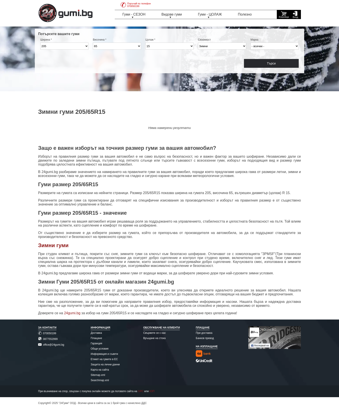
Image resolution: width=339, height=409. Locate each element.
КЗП (152, 391)
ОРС (141, 391)
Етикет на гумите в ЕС (104, 359)
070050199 (47, 333)
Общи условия (99, 348)
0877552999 (48, 339)
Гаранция (96, 343)
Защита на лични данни (105, 364)
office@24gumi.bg (51, 344)
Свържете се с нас (154, 332)
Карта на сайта (100, 369)
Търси (271, 63)
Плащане (96, 338)
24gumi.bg (72, 313)
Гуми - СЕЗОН (133, 14)
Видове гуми (171, 14)
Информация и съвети (104, 353)
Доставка (96, 332)
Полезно (245, 14)
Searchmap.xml (100, 380)
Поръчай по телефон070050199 (136, 4)
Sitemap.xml (98, 375)
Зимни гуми (53, 245)
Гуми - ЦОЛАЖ (210, 14)
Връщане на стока (154, 338)
